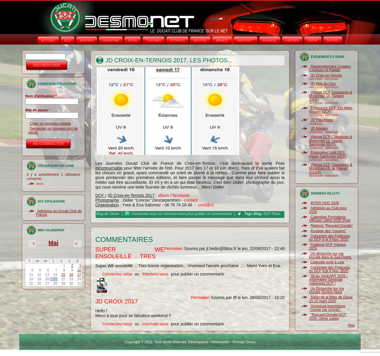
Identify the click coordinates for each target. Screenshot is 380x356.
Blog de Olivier (107, 214)
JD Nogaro (319, 128)
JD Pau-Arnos (322, 120)
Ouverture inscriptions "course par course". (327, 308)
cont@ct (206, 204)
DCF (67, 40)
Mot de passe (37, 110)
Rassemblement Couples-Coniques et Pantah (330, 68)
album (163, 195)
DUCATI (333, 40)
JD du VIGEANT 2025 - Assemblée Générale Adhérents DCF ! (328, 280)
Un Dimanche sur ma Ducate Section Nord (326, 290)
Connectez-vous (144, 214)
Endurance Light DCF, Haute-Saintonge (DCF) (327, 154)
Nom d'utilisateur (41, 96)
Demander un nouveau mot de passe (53, 130)
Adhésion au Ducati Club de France (59, 213)
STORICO (177, 40)
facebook (181, 195)
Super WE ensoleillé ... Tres (129, 253)
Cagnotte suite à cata (327, 262)
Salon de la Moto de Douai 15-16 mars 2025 (330, 299)
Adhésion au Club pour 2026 (328, 210)
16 (71, 275)
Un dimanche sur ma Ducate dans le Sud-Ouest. (330, 255)
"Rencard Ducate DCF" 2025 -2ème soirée (328, 316)
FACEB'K (292, 40)
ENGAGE (270, 40)
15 (63, 275)
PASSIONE (110, 40)
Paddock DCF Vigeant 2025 (327, 246)
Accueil (48, 40)
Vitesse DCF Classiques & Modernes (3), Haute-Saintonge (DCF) (330, 140)
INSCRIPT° (245, 40)
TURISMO (153, 40)
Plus (351, 325)
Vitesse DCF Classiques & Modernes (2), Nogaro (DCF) (330, 96)
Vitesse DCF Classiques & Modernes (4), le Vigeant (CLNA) (330, 168)
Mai (53, 243)
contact (190, 200)
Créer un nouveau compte (50, 123)
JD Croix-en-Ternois (326, 75)
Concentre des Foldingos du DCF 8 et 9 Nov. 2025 (329, 238)
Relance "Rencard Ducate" (332, 226)
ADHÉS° (222, 40)
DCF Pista (272, 214)
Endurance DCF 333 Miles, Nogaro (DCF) (331, 110)
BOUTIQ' (200, 40)
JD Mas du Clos (323, 84)
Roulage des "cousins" (328, 231)
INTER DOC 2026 (325, 203)
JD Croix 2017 (116, 301)
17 (79, 275)
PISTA (132, 40)
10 (79, 270)
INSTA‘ (313, 40)
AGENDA (87, 40)
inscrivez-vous (174, 214)
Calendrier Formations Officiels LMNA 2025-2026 (329, 219)
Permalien (173, 248)
